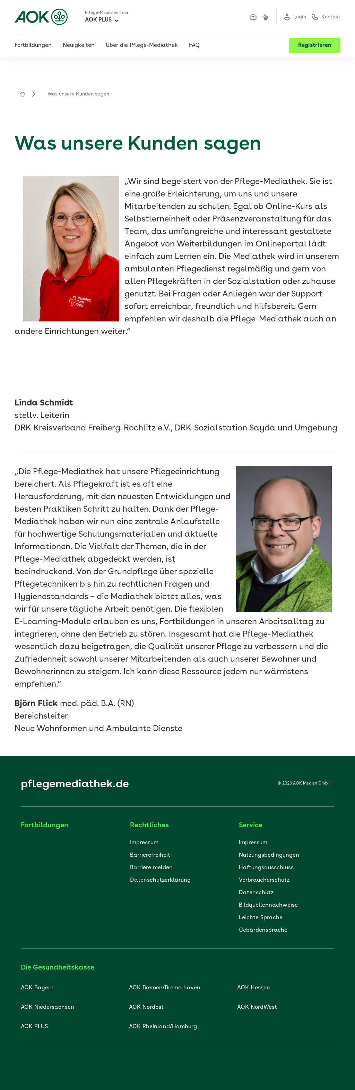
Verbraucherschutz (264, 880)
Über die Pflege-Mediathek (142, 45)
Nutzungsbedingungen (269, 855)
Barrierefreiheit (150, 855)
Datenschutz (256, 893)
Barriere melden (151, 868)
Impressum (144, 843)
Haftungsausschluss (266, 868)
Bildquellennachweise (268, 905)
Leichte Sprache (261, 918)
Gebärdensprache (263, 930)
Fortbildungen (33, 45)
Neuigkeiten (79, 45)
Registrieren (314, 45)
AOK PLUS (102, 20)
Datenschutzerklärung (160, 880)
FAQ (194, 45)
